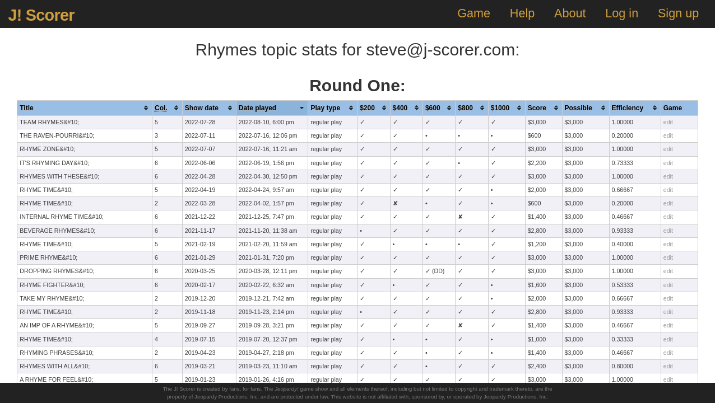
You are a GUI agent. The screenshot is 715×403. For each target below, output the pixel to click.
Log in (621, 13)
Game (473, 13)
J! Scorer (41, 15)
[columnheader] (84, 107)
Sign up (678, 13)
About (570, 13)
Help (522, 13)
